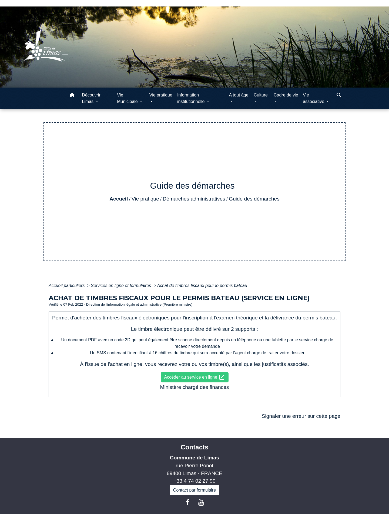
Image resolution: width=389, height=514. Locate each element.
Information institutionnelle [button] (191, 98)
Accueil (118, 199)
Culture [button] (261, 95)
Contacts (195, 447)
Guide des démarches (254, 199)
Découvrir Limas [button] (91, 98)
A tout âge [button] (239, 95)
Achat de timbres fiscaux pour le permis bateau (202, 285)
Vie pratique (145, 199)
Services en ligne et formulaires (121, 285)
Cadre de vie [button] (286, 95)
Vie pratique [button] (160, 95)
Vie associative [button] (314, 98)
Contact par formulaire (194, 490)
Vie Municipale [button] (128, 98)
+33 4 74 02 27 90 (194, 481)
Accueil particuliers (67, 285)
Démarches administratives (194, 199)
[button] (72, 96)
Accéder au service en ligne (194, 377)
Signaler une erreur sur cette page (301, 416)
